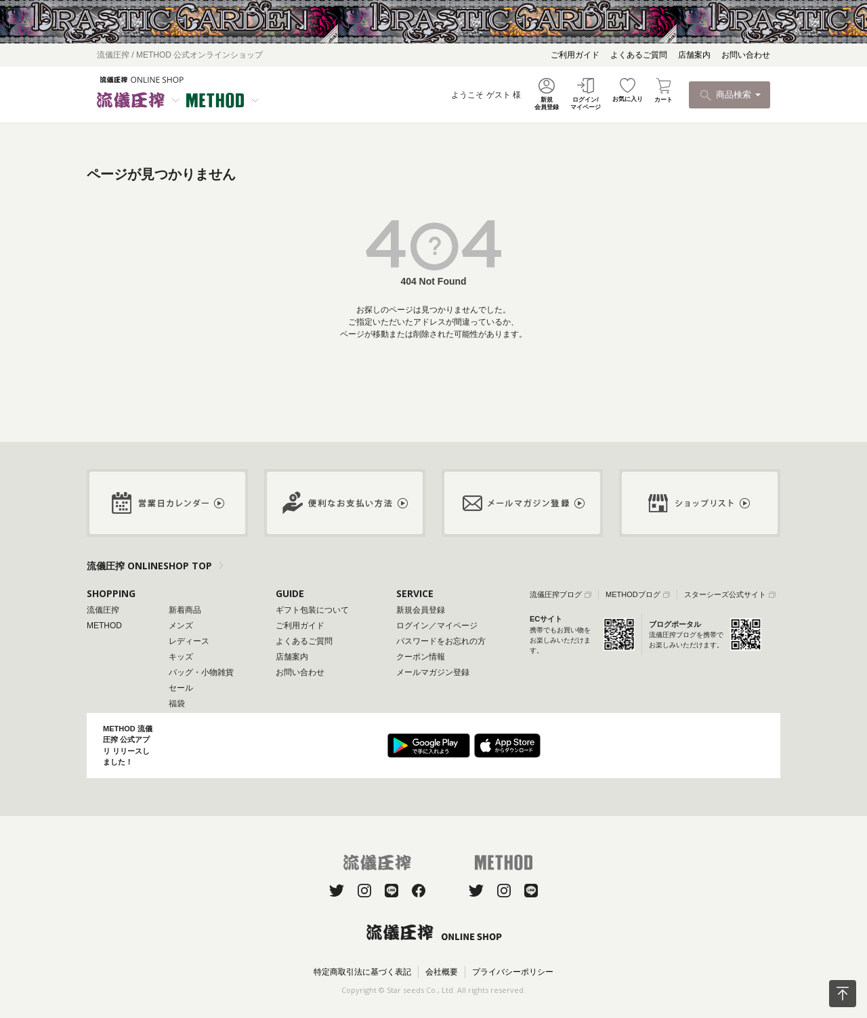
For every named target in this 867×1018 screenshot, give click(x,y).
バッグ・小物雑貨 (201, 672)
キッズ (181, 656)
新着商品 (185, 610)
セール (181, 688)
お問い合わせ (745, 55)
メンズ (181, 625)
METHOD (104, 625)
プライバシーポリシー (512, 972)
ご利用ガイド (575, 55)
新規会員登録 (420, 610)
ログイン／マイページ (437, 625)
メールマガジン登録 (432, 672)
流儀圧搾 (103, 610)
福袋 (177, 703)
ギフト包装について (312, 610)
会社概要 (441, 972)
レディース (189, 641)
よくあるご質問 (638, 55)
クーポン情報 (420, 656)
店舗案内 (694, 55)
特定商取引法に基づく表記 (362, 972)
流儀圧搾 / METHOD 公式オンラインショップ (180, 55)
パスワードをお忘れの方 (441, 641)
